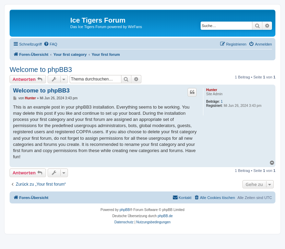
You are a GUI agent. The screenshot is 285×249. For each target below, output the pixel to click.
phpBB (125, 210)
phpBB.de (165, 216)
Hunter (211, 90)
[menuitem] (50, 44)
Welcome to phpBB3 (41, 69)
